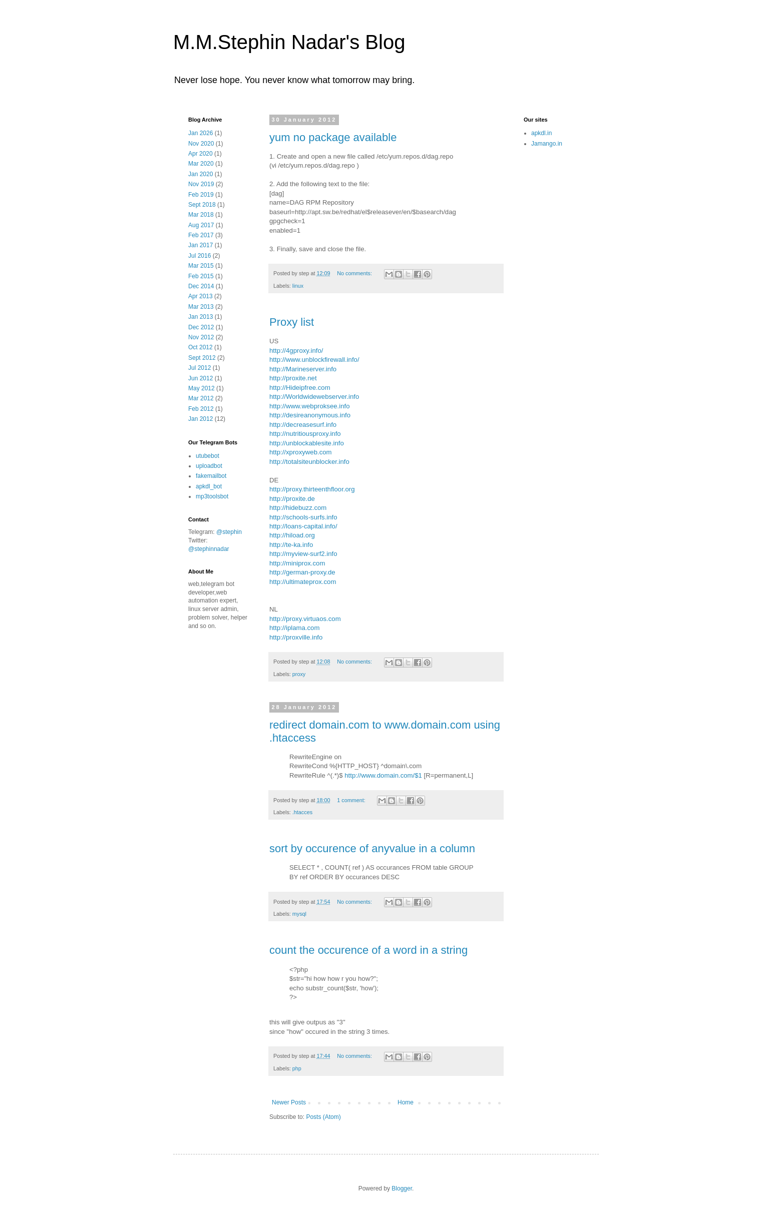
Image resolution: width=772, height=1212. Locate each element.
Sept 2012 (202, 357)
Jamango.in (546, 143)
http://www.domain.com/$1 (383, 775)
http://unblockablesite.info (306, 443)
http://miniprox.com (297, 563)
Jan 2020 (200, 174)
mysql (299, 914)
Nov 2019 (201, 184)
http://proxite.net (293, 378)
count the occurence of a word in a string (368, 950)
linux (297, 286)
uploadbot (209, 465)
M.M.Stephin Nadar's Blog (289, 42)
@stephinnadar (208, 548)
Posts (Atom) (323, 1116)
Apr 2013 (200, 296)
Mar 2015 (201, 265)
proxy (298, 674)
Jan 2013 (200, 316)
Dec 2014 (201, 286)
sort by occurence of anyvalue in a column (372, 848)
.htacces (302, 812)
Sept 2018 (202, 204)
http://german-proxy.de (302, 572)
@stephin (229, 531)
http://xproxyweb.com (300, 452)
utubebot (207, 455)
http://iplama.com (294, 628)
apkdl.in (541, 133)
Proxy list (291, 322)
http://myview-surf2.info (303, 553)
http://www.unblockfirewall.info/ (314, 359)
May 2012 (201, 388)
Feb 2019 (201, 194)
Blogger (402, 1188)
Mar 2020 (201, 163)
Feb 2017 (201, 235)
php (296, 1068)
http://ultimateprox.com (302, 581)
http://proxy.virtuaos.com (305, 619)
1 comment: (351, 800)
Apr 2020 (200, 153)
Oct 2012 (200, 347)
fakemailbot (211, 475)
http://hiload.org (292, 535)
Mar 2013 (201, 306)
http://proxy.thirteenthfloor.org (312, 489)
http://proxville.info (295, 637)
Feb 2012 (201, 408)
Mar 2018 (201, 214)
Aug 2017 (201, 225)
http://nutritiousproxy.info (305, 433)
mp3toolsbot (212, 496)
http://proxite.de (292, 498)
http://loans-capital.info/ (303, 526)
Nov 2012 (201, 337)
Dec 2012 (201, 327)
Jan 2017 (200, 245)
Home (406, 1102)
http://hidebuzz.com (297, 507)
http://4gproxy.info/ (296, 350)
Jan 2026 (200, 133)
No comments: (355, 273)
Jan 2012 (200, 418)
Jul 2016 (199, 255)
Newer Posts (289, 1102)
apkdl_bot (209, 486)
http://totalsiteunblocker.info (309, 461)
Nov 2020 (201, 143)
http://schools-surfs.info (303, 517)
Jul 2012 (199, 367)
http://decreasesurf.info (302, 424)
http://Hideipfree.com (299, 387)
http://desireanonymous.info (309, 415)
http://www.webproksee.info (309, 406)
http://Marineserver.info (302, 369)
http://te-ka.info (291, 544)
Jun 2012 (200, 378)
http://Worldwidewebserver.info (314, 396)
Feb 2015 (201, 276)
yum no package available (333, 137)
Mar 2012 (201, 398)
